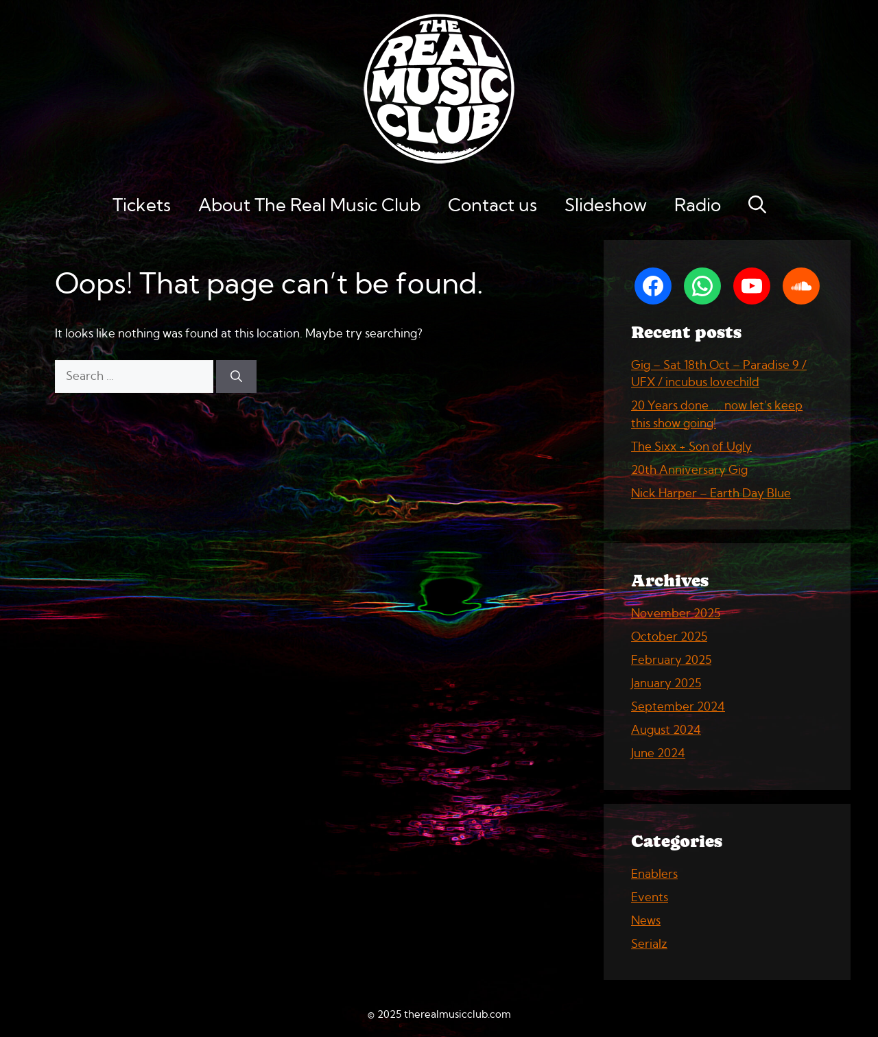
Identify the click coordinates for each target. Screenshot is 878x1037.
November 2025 (675, 613)
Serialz (649, 944)
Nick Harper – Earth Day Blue (711, 493)
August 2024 (666, 730)
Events (649, 897)
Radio (697, 206)
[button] (757, 205)
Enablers (654, 874)
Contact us (492, 206)
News (646, 921)
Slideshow (606, 206)
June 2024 (658, 753)
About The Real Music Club (309, 206)
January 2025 (666, 683)
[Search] (236, 376)
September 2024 (678, 707)
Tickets (141, 206)
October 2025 (669, 637)
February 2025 (671, 660)
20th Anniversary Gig (689, 470)
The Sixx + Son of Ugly (691, 447)
